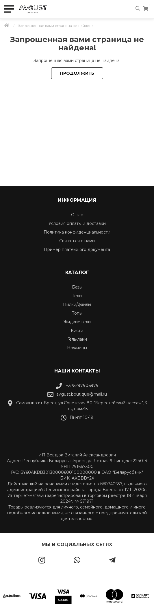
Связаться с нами (77, 240)
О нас (77, 214)
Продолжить (77, 73)
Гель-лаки (77, 339)
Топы (77, 313)
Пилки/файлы (77, 304)
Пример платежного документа (77, 249)
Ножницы (77, 347)
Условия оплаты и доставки (77, 223)
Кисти (77, 330)
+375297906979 (77, 385)
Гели (77, 295)
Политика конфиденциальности (77, 232)
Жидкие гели (77, 321)
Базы (77, 287)
